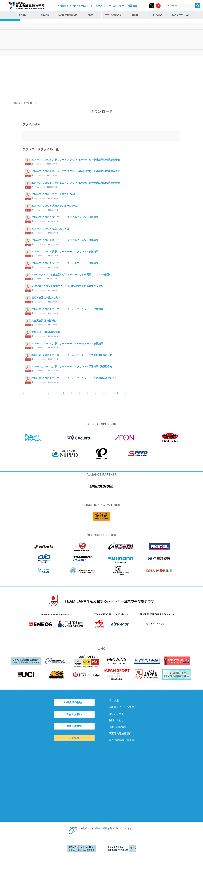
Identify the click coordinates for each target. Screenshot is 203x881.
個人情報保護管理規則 (121, 740)
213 (116, 393)
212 (105, 393)
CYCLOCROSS (113, 15)
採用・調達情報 (118, 727)
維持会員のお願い (74, 702)
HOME (17, 103)
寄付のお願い (74, 714)
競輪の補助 (101, 828)
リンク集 (114, 700)
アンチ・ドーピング (79, 5)
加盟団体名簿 (74, 726)
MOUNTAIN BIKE (67, 15)
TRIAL (135, 15)
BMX (90, 15)
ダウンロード (116, 713)
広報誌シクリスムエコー (123, 707)
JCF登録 (61, 5)
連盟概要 (132, 5)
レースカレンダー (115, 5)
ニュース (97, 5)
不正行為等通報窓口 (120, 733)
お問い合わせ (116, 720)
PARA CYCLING (180, 15)
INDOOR (158, 15)
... (48, 393)
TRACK (45, 15)
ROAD (22, 15)
